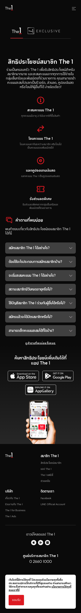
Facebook (46, 498)
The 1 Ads (10, 516)
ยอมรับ (16, 600)
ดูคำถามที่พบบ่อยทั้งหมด (40, 343)
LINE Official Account (53, 504)
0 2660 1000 (40, 561)
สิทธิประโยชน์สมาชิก (51, 463)
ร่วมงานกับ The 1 (14, 504)
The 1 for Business (15, 510)
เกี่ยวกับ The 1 (12, 498)
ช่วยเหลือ (45, 481)
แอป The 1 (46, 469)
